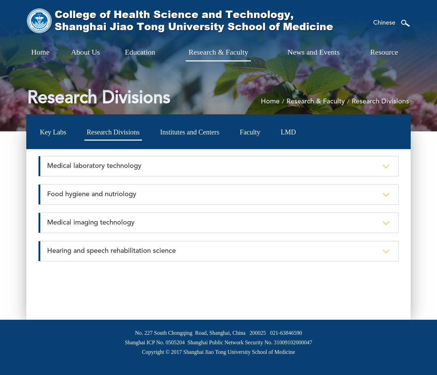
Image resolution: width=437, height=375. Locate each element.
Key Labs (53, 132)
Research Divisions (113, 132)
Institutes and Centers (189, 132)
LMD (288, 132)
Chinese (384, 23)
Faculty (250, 132)
